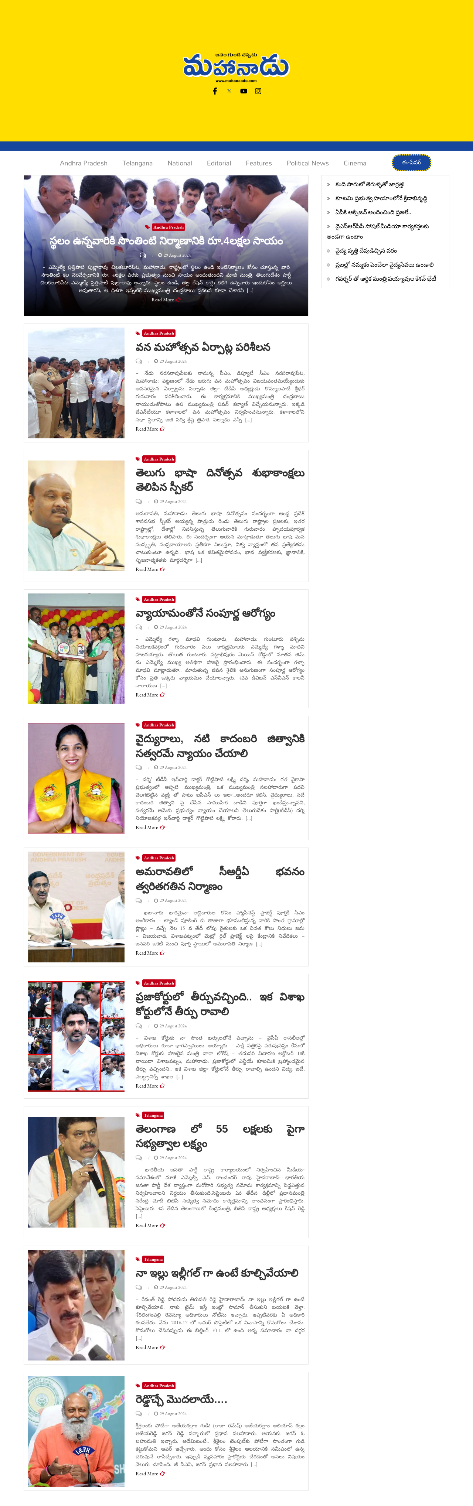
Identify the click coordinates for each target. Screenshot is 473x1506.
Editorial (219, 163)
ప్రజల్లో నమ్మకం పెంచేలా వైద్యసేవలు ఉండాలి (385, 264)
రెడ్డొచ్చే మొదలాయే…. (183, 1398)
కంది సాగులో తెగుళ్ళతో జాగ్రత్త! (370, 184)
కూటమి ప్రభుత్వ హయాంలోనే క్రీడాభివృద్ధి (381, 198)
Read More (163, 299)
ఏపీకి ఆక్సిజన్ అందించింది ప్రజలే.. (373, 212)
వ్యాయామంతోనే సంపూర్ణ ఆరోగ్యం (208, 612)
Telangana (137, 163)
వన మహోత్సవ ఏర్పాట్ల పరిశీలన (205, 347)
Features (259, 163)
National (179, 163)
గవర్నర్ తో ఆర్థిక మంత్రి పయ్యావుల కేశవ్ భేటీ (386, 279)
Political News (308, 163)
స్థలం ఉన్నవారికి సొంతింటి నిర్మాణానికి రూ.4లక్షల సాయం (166, 241)
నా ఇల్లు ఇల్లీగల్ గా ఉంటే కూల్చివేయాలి (220, 1271)
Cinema (355, 163)
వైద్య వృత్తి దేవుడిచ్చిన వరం (366, 250)
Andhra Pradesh (84, 163)
